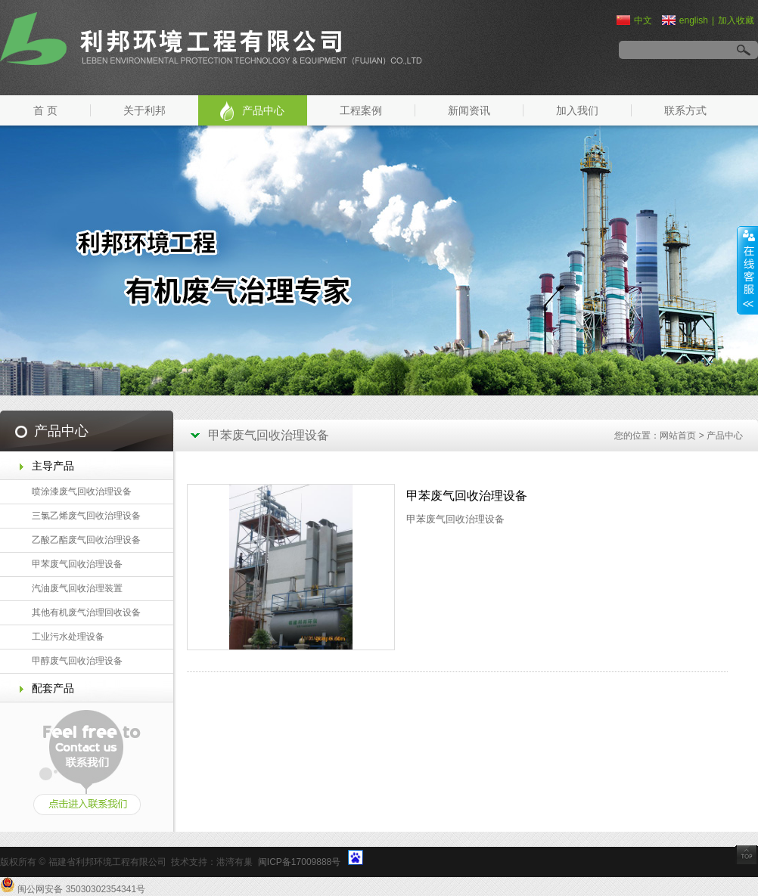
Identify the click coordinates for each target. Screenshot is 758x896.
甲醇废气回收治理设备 (77, 661)
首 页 (45, 110)
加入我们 (577, 110)
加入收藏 (736, 20)
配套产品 (53, 688)
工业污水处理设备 (68, 636)
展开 (747, 270)
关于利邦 (144, 110)
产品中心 (263, 110)
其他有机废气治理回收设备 (86, 612)
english (685, 20)
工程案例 (361, 110)
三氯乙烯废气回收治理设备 (86, 515)
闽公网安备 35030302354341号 (81, 889)
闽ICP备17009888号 (299, 862)
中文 (634, 20)
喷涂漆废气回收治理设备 (82, 491)
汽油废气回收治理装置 (77, 588)
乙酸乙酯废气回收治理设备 (86, 540)
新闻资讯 (469, 110)
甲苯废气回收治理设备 (77, 564)
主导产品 (53, 466)
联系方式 (685, 110)
